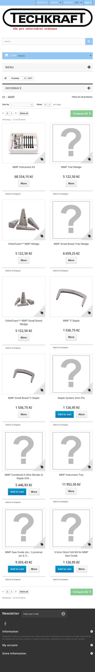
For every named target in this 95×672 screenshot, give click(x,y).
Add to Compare (13, 194)
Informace (13, 88)
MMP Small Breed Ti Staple (23, 398)
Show (39, 104)
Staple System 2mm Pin (71, 398)
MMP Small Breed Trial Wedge (71, 243)
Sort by (5, 104)
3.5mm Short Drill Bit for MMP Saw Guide (71, 554)
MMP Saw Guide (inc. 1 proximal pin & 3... (23, 554)
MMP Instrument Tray (71, 474)
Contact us (42, 2)
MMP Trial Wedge (71, 167)
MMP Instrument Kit (23, 167)
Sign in (88, 2)
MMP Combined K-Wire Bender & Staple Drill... (24, 476)
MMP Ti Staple (71, 320)
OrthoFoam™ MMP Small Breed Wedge (23, 322)
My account (10, 645)
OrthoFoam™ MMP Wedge (23, 243)
